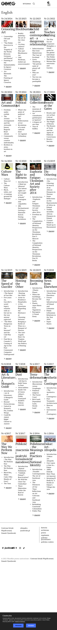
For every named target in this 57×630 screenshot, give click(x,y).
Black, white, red (8, 191)
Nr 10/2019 (35, 270)
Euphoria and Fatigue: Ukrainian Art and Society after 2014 (36, 182)
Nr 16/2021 (6, 160)
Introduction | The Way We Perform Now (9, 460)
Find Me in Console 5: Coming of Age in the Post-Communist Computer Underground (9, 346)
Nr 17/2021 (49, 91)
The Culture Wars (7, 185)
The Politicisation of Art (23, 120)
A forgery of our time (36, 123)
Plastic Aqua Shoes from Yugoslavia (36, 306)
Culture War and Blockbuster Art (22, 52)
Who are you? (35, 73)
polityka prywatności (46, 539)
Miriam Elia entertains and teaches (51, 64)
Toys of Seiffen (35, 127)
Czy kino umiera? (21, 45)
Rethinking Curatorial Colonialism (37, 506)
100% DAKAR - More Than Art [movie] (51, 472)
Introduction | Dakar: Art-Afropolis (51, 457)
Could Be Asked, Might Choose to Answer (7, 419)
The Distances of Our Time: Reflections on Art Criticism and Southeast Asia (36, 492)
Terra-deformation (38, 375)
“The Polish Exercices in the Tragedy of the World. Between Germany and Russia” (8, 50)
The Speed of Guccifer (7, 284)
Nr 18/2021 (35, 91)
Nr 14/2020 (35, 160)
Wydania (27, 4)
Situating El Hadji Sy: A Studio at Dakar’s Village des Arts (51, 483)
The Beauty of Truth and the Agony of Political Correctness (51, 131)
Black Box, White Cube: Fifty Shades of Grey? (8, 476)
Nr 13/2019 (49, 160)
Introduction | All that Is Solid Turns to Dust (23, 382)
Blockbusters (24, 29)
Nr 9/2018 (49, 270)
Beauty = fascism (50, 140)
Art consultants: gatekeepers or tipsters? (37, 116)
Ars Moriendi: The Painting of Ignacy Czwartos (8, 76)
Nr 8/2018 (6, 363)
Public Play (36, 511)
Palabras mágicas (35, 391)
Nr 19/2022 (20, 91)
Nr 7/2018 (20, 363)
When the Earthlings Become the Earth (36, 297)
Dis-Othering (50, 173)
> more (8, 86)
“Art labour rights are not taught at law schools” (22, 192)
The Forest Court (36, 396)
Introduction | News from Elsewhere (51, 293)
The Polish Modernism (51, 58)
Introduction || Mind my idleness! (23, 184)
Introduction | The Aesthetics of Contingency (51, 392)
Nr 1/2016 (49, 433)
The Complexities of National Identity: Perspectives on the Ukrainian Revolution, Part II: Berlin (37, 251)
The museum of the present (36, 109)
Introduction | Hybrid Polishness (23, 468)
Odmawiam (18, 625)
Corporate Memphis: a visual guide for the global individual (51, 49)
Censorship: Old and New (8, 38)
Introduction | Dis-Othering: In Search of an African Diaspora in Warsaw (51, 186)
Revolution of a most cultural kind (22, 128)
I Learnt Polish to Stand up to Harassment (51, 223)
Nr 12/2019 (6, 270)
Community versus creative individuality (9, 139)
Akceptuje (31, 625)
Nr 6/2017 (35, 363)
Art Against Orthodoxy (22, 135)
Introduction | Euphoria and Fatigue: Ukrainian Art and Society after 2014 (37, 204)
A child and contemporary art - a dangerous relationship (39, 36)
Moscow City (50, 406)
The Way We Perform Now (6, 448)
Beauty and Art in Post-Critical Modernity (51, 116)
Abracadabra (23, 387)
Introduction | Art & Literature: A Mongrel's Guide (9, 395)
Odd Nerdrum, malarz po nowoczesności (24, 60)
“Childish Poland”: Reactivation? (23, 475)
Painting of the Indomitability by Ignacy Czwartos (9, 64)
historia (44, 527)
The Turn (7, 483)
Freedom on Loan (37, 215)
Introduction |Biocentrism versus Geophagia (37, 385)
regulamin (45, 535)
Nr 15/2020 (20, 160)
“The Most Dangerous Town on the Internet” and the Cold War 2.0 (8, 329)
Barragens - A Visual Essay (36, 314)
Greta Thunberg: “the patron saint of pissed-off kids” (36, 64)
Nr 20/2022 (6, 91)
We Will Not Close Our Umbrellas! (22, 481)
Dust (18, 374)
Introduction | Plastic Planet (37, 290)
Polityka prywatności (20, 621)
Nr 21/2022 (49, 18)
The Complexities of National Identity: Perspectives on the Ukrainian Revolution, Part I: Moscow (37, 229)
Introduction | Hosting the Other (23, 293)
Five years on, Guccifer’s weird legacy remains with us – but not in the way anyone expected (8, 308)
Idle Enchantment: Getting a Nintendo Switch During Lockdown (23, 212)
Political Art (20, 104)
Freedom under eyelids (7, 112)
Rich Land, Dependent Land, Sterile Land (36, 403)
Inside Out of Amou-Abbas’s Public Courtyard (22, 394)
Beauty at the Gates (49, 106)
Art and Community (9, 104)
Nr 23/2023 (20, 18)
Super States (49, 322)
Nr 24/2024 (6, 18)
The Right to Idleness (21, 175)
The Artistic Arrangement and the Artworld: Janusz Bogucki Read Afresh (9, 125)
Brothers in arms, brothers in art (8, 148)
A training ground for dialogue (8, 196)
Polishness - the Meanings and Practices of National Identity (37, 454)
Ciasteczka (7, 616)
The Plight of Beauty (51, 122)
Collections (37, 102)
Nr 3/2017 (20, 433)
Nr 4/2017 (6, 433)
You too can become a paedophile (36, 79)
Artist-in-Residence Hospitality (22, 299)
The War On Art (50, 40)
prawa (43, 533)
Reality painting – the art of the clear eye (22, 37)
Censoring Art (8, 30)
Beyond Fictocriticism (9, 403)
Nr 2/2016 (35, 433)
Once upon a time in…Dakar (51, 465)
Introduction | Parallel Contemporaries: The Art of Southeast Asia (38, 474)
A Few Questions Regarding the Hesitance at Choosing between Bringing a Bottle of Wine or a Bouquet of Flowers (22, 317)
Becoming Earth (36, 282)
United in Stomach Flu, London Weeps (8, 409)
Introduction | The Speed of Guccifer (9, 293)
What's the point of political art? (22, 113)
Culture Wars (6, 173)
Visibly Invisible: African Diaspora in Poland (51, 213)
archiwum (45, 530)
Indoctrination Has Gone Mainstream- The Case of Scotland (38, 52)
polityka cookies (47, 542)
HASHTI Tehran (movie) (21, 402)
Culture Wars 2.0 (7, 180)
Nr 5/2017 (49, 363)
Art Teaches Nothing (49, 32)
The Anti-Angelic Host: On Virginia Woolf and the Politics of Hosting (22, 339)
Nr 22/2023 (35, 18)
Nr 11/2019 (20, 270)
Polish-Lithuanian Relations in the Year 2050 (51, 315)
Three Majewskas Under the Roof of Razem (22, 490)
